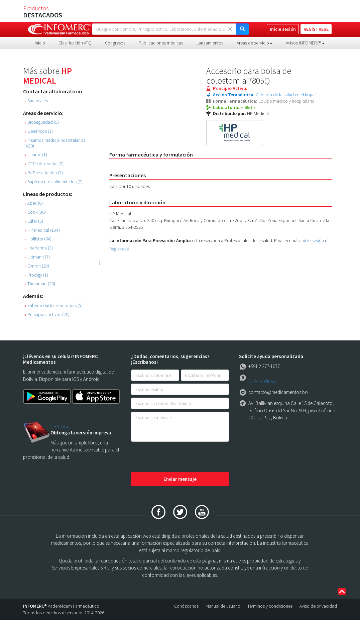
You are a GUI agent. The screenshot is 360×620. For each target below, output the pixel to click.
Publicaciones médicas (161, 43)
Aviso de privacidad (318, 606)
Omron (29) (36, 266)
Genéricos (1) (38, 131)
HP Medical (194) (42, 230)
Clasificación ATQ (75, 43)
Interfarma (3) (38, 248)
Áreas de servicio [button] (254, 43)
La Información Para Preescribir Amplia (150, 240)
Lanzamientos (210, 43)
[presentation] (182, 457)
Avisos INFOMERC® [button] (305, 43)
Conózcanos (186, 606)
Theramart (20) (39, 284)
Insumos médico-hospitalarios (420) (54, 143)
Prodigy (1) (36, 275)
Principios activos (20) (47, 314)
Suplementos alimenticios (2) (53, 182)
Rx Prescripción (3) (43, 173)
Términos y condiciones (269, 606)
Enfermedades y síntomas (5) (53, 305)
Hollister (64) (37, 239)
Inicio (40, 43)
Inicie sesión (312, 240)
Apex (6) (33, 203)
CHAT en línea (262, 381)
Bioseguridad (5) (41, 122)
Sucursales (36, 101)
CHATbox (59, 426)
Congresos (115, 43)
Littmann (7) (37, 257)
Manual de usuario (223, 606)
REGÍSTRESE (316, 29)
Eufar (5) (33, 221)
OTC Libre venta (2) (44, 164)
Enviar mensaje (180, 479)
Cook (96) (35, 212)
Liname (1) (35, 155)
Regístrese (119, 249)
